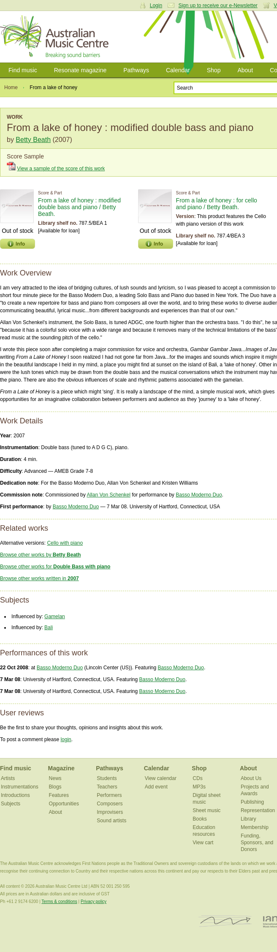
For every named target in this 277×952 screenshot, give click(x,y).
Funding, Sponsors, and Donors (257, 842)
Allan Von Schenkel (108, 495)
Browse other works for (55, 567)
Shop (214, 70)
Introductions (15, 795)
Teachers (107, 787)
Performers (109, 795)
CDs (197, 778)
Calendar (178, 70)
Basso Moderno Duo (199, 495)
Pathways (136, 70)
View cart (203, 843)
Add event (156, 787)
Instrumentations (19, 787)
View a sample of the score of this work (61, 169)
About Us (251, 778)
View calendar (161, 778)
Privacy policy (93, 901)
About (245, 70)
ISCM (225, 921)
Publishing (252, 802)
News (55, 778)
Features (59, 795)
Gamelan (54, 616)
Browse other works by (40, 555)
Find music (22, 70)
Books (199, 819)
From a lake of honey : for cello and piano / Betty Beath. (216, 203)
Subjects (10, 804)
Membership (255, 827)
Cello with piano (65, 543)
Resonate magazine (80, 70)
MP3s (199, 787)
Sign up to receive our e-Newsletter (217, 5)
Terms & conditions (59, 901)
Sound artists (111, 821)
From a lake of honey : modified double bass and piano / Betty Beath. (79, 207)
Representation (258, 810)
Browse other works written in (39, 578)
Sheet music (206, 810)
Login (156, 5)
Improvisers (110, 812)
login (65, 739)
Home (11, 87)
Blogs (55, 787)
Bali (48, 627)
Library (248, 819)
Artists (8, 778)
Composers (109, 804)
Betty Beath (33, 139)
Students (107, 778)
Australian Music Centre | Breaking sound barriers (56, 36)
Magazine (61, 768)
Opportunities (64, 804)
